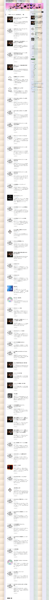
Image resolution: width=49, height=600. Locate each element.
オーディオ (32, 65)
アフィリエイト (33, 64)
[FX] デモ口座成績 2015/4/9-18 (19, 342)
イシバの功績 (37, 37)
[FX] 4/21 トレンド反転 (18, 308)
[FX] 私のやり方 (16, 263)
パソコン (17, 232)
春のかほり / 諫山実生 (17, 297)
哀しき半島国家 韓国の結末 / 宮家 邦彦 (20, 362)
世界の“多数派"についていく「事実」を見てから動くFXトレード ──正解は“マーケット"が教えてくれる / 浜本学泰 (21, 418)
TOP (6, 9)
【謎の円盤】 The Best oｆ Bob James (20, 560)
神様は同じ (15, 286)
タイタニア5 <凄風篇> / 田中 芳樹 (19, 383)
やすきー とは (9, 9)
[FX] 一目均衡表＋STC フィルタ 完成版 (20, 442)
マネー (17, 31)
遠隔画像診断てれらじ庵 (34, 87)
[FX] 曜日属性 (16, 549)
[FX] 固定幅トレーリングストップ (19, 184)
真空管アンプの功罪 (17, 465)
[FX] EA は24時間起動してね (19, 241)
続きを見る (15, 25)
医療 (16, 489)
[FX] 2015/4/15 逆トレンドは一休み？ (20, 476)
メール (12, 9)
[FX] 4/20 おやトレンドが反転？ (19, 330)
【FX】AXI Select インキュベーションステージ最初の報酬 (39, 33)
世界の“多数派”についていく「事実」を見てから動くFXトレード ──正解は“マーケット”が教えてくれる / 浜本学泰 (21, 431)
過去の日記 (32, 86)
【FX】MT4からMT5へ (38, 27)
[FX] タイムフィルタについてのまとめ (20, 135)
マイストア (32, 81)
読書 (16, 364)
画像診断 (17, 89)
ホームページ (32, 68)
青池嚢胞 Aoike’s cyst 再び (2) (19, 76)
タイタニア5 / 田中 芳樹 (18, 373)
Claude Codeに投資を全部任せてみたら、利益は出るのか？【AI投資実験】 (39, 17)
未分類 (32, 73)
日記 (31, 72)
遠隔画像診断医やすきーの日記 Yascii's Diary (18, 1)
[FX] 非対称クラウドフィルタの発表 (20, 218)
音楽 (16, 299)
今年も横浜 (15, 393)
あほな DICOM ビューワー (18, 195)
